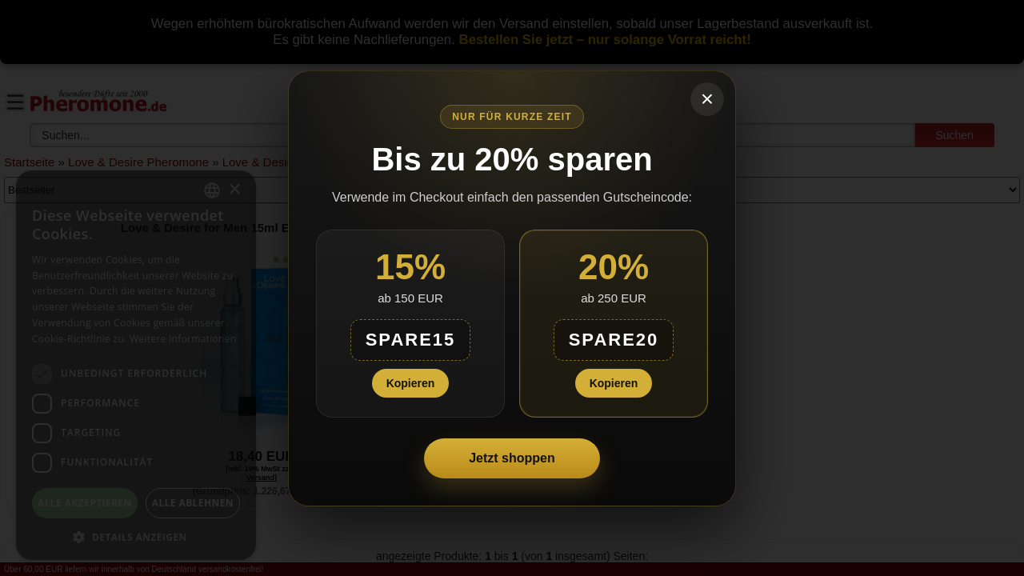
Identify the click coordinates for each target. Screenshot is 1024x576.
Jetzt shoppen (512, 458)
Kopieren (410, 383)
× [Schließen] (707, 98)
